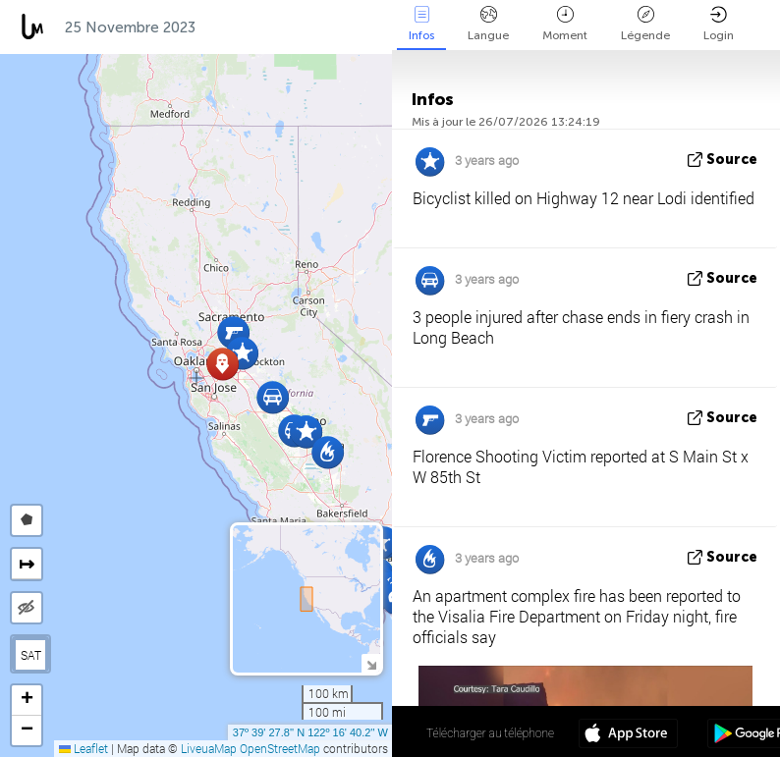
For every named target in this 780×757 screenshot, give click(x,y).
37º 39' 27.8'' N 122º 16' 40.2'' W (310, 732)
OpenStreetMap (280, 748)
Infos (421, 24)
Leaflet (83, 748)
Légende (645, 24)
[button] (233, 332)
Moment (564, 24)
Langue (488, 24)
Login (718, 24)
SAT (31, 655)
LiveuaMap (209, 748)
